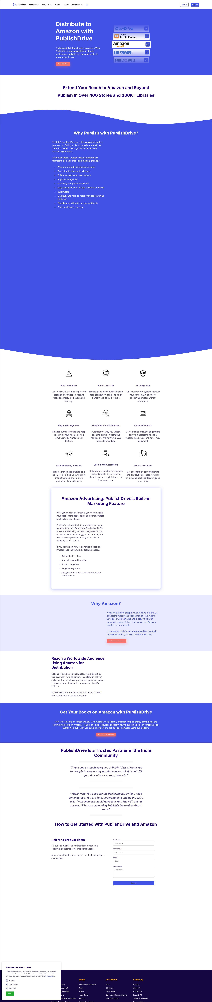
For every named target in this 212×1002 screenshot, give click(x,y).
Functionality (13, 984)
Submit (134, 883)
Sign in (184, 5)
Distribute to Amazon (116, 641)
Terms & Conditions (140, 998)
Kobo (81, 988)
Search (87, 4)
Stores (66, 5)
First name (117, 840)
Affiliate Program (112, 998)
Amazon (82, 998)
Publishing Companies (87, 984)
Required (12, 980)
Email (115, 858)
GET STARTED (63, 64)
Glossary (109, 988)
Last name (117, 849)
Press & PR (137, 995)
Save (10, 993)
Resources (76, 5)
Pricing (57, 5)
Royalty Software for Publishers (63, 998)
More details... (50, 976)
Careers (136, 984)
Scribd (81, 991)
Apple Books (84, 995)
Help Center (110, 991)
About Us (137, 988)
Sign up (195, 5)
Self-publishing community (116, 995)
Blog (107, 984)
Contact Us (137, 991)
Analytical (12, 988)
